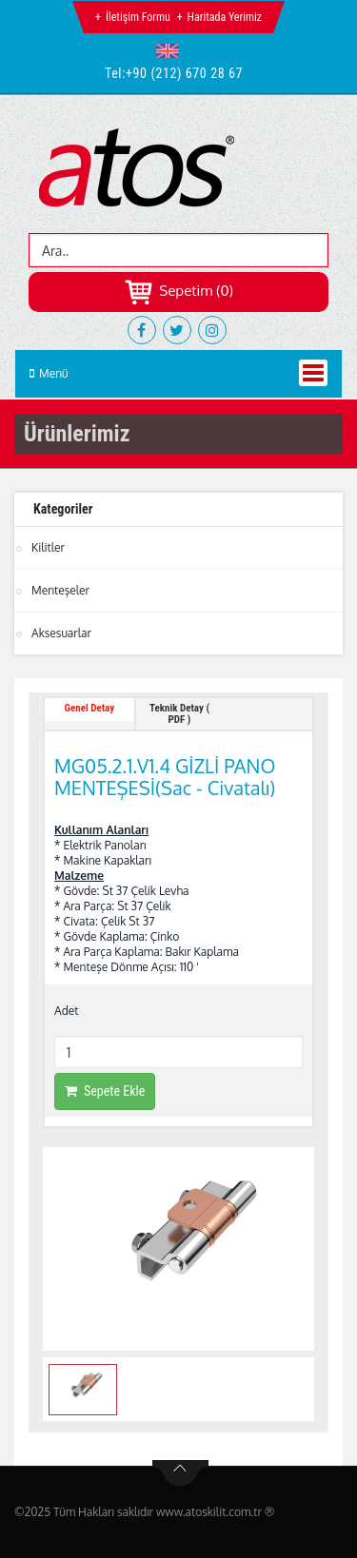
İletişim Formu (138, 17)
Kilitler (48, 547)
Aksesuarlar (61, 633)
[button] (172, 50)
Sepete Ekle (105, 1091)
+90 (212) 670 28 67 (184, 73)
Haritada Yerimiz (225, 17)
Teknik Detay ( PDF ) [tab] (179, 714)
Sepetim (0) (178, 291)
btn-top (180, 1473)
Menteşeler (60, 590)
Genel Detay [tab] (90, 708)
